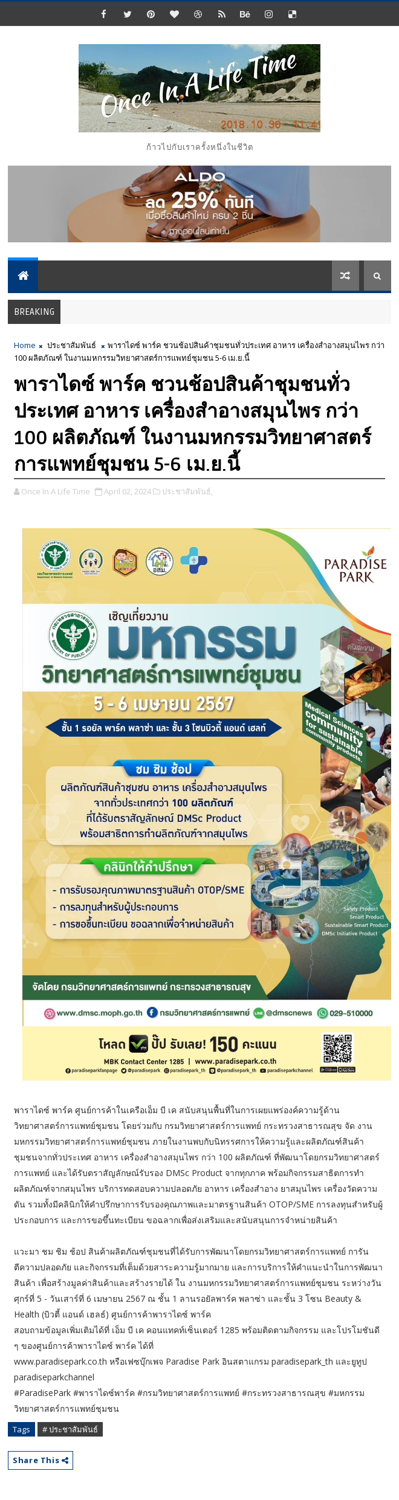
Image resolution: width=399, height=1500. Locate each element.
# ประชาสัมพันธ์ (70, 1429)
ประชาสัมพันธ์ (71, 345)
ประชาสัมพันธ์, (187, 491)
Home (25, 345)
